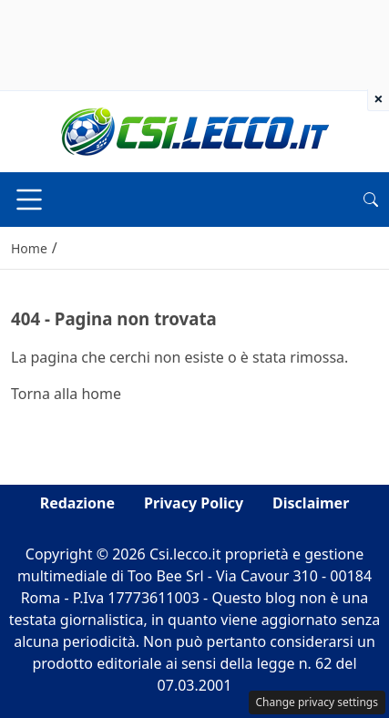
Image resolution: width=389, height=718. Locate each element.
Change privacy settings (317, 702)
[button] (370, 199)
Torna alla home (66, 394)
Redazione (77, 503)
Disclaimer (310, 503)
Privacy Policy (193, 503)
